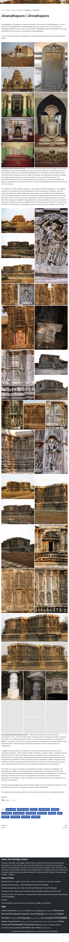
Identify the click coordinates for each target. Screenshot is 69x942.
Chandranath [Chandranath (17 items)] (50, 919)
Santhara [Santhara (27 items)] (58, 933)
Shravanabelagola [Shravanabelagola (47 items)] (15, 936)
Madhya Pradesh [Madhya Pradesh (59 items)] (7, 930)
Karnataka (19, 10)
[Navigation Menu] (65, 1)
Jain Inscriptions (19, 821)
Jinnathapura (43, 821)
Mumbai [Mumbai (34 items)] (36, 930)
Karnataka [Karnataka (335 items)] (61, 926)
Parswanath (26, 825)
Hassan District (45, 818)
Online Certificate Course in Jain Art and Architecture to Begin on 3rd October (26, 912)
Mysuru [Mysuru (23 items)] (45, 930)
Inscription (56, 818)
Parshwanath (16, 825)
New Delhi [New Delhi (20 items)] (49, 930)
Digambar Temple (23, 818)
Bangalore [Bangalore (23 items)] (33, 919)
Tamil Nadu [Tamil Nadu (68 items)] (26, 936)
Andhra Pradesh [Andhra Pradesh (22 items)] (20, 919)
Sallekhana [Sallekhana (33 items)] (52, 933)
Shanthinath (37, 825)
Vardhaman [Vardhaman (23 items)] (45, 936)
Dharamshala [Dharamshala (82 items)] (58, 919)
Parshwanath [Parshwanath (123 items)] (17, 933)
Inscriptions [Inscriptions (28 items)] (14, 927)
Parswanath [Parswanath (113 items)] (28, 933)
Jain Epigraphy (6, 821)
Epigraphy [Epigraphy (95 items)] (40, 922)
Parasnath (5, 825)
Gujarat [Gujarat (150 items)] (60, 922)
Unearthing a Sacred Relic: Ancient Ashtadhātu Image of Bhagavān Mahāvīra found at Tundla (31, 900)
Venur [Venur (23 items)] (49, 936)
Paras (61, 821)
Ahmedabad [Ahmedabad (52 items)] (11, 919)
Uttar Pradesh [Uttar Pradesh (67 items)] (36, 936)
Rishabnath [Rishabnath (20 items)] (45, 933)
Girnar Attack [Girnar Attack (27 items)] (52, 922)
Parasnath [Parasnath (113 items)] (6, 933)
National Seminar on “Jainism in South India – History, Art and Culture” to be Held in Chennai (30, 890)
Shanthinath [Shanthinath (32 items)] (4, 936)
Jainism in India (10, 10)
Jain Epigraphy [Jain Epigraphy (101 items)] (23, 926)
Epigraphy (35, 818)
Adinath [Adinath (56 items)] (4, 919)
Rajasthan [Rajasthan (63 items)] (38, 933)
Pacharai (4, 908)
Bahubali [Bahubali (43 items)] (28, 919)
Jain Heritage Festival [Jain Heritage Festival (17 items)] (35, 926)
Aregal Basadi (11, 818)
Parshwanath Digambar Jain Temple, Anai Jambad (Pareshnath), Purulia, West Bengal (28, 897)
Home (3, 10)
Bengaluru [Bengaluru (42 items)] (40, 919)
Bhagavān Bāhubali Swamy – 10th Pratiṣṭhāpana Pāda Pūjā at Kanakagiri (25, 893)
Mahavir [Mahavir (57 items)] (17, 930)
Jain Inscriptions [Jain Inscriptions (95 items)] (47, 927)
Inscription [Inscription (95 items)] (5, 927)
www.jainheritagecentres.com (28, 940)
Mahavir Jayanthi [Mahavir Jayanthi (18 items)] (24, 930)
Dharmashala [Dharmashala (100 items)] (7, 922)
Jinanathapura (31, 821)
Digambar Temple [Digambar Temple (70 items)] (28, 923)
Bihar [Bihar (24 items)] (45, 919)
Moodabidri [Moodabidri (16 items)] (31, 930)
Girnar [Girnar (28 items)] (46, 922)
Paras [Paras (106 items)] (61, 930)
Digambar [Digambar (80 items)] (17, 923)
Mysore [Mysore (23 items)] (41, 930)
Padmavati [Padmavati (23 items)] (55, 930)
